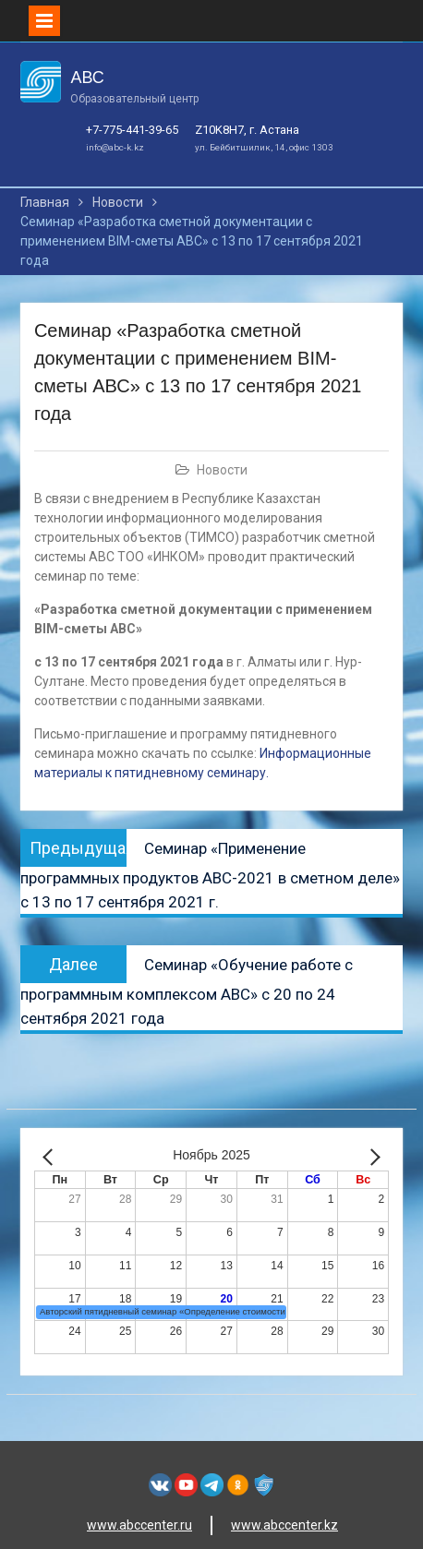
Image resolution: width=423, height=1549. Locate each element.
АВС (86, 77)
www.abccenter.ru (139, 1525)
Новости (222, 469)
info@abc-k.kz (115, 147)
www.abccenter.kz (284, 1525)
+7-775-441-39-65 (132, 130)
